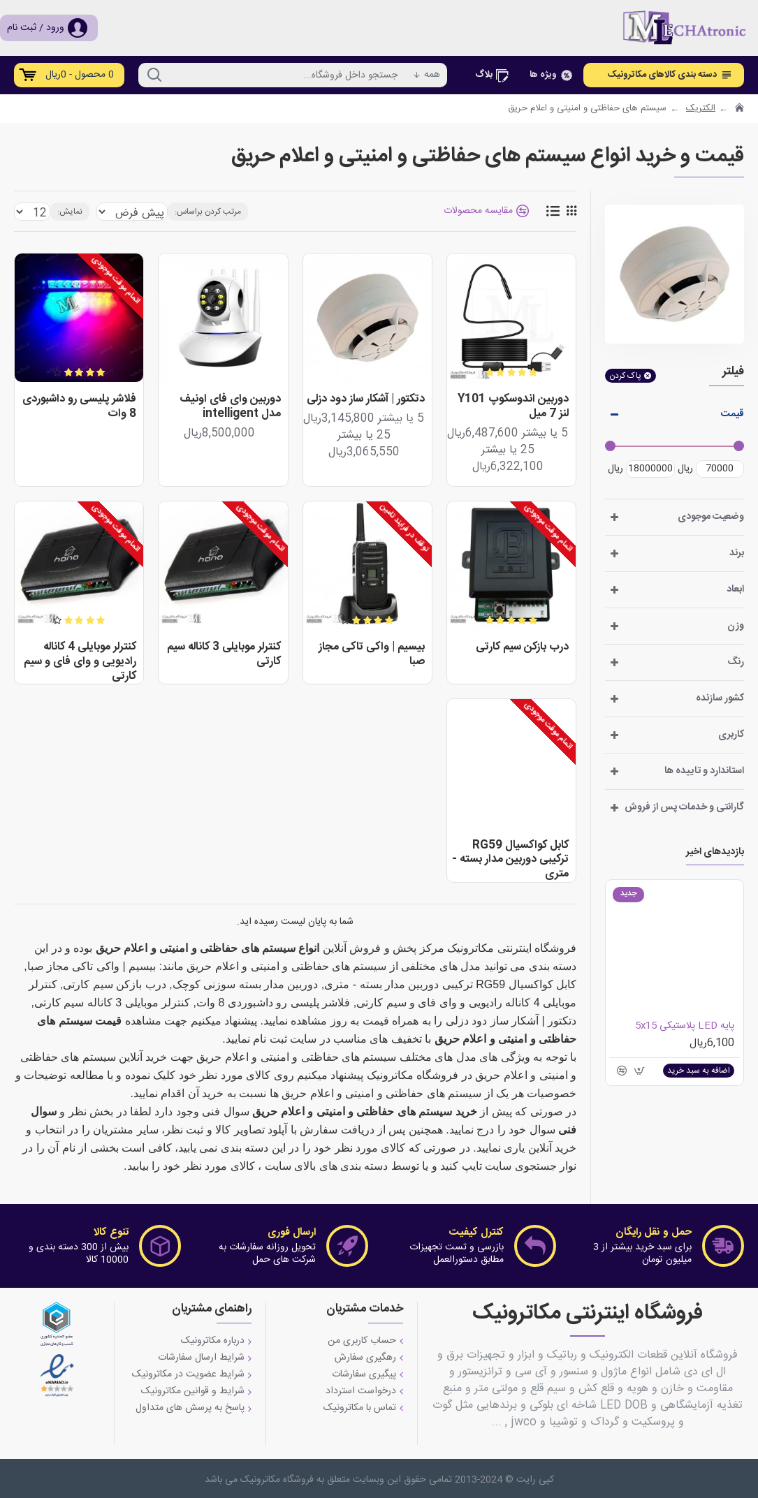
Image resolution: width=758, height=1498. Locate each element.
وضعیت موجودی (711, 516)
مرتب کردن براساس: (203, 212)
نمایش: (63, 212)
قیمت (732, 414)
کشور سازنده (720, 698)
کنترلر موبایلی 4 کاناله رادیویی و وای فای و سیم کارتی (80, 662)
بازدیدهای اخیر (715, 853)
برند (736, 553)
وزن (735, 625)
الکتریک (700, 109)
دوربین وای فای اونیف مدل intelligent (230, 407)
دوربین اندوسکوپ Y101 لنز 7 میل (513, 407)
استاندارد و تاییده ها (704, 771)
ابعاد (735, 589)
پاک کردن (625, 376)
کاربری (731, 734)
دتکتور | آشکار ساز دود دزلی (366, 399)
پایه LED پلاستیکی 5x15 (684, 1026)
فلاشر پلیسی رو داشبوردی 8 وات (79, 407)
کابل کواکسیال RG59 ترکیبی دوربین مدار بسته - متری (510, 860)
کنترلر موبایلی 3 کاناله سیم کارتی (224, 655)
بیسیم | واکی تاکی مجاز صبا (372, 655)
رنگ (735, 662)
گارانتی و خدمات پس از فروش (684, 807)
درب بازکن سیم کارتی (522, 647)
